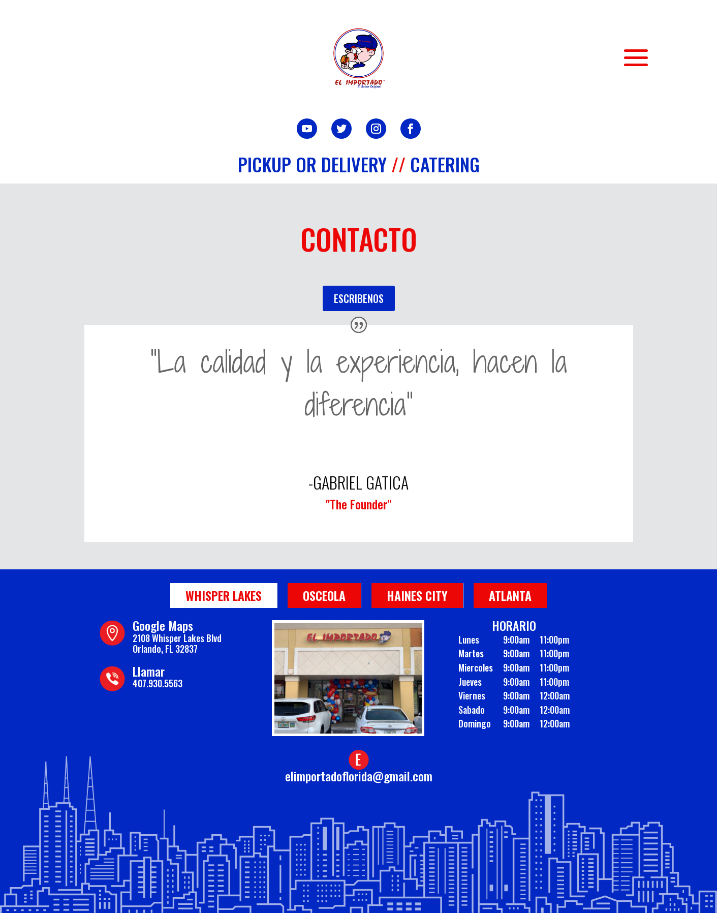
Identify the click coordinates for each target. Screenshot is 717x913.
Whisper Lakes (223, 595)
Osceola (324, 595)
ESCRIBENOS (359, 298)
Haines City (417, 595)
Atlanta (510, 595)
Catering (445, 163)
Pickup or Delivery (312, 163)
